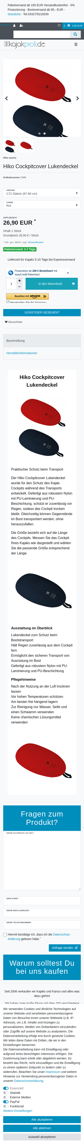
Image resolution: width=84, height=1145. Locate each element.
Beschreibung (15, 340)
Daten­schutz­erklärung (28, 1081)
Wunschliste (13, 322)
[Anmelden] (15, 25)
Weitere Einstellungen (17, 1110)
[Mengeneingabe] (11, 284)
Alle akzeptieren (42, 1119)
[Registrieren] (21, 25)
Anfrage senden (65, 947)
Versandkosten (35, 242)
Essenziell (16, 1088)
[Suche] (75, 34)
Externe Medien (20, 1097)
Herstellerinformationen (21, 353)
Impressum (53, 1072)
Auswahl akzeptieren (42, 1137)
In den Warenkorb (57, 284)
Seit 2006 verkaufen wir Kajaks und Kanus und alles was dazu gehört (42, 994)
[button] (42, 298)
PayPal (14, 1101)
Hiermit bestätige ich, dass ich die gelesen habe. (39, 937)
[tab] (42, 340)
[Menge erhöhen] (19, 281)
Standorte (14, 14)
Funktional (17, 1106)
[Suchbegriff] (41, 34)
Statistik (15, 1093)
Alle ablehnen (42, 1128)
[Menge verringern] (19, 287)
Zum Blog (5, 25)
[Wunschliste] (59, 25)
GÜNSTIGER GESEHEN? (42, 312)
